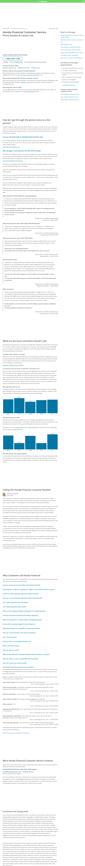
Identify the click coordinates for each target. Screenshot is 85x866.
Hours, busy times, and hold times (70, 50)
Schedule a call (35, 67)
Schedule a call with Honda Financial (13, 365)
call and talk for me (21, 427)
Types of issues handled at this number (72, 52)
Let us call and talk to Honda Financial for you (23, 137)
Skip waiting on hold (23, 67)
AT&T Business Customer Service (70, 94)
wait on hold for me (34, 427)
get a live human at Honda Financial (28, 75)
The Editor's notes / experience (69, 55)
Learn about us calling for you (11, 147)
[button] (83, 1)
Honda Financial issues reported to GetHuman (16, 733)
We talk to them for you (9, 67)
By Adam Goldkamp (13, 493)
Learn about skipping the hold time (13, 161)
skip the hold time (29, 91)
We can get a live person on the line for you (22, 150)
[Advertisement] (30, 105)
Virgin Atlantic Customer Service (70, 99)
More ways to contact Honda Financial (71, 58)
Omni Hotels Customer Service (69, 97)
